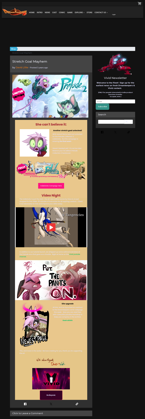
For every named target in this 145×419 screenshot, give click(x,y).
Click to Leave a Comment (27, 413)
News (47, 12)
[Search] (111, 122)
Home (32, 12)
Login (114, 11)
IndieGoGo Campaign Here (51, 186)
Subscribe (102, 107)
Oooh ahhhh (68, 320)
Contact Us (101, 12)
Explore (79, 12)
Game (70, 12)
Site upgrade (67, 303)
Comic (62, 12)
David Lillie (22, 67)
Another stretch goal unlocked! (67, 130)
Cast (54, 12)
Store (89, 12)
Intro (40, 12)
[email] (115, 101)
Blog (13, 49)
